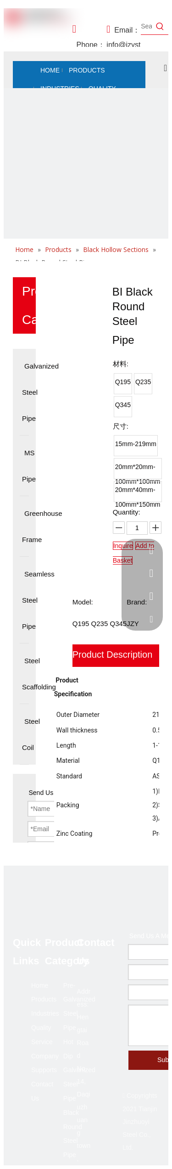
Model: (82, 602)
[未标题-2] (86, 170)
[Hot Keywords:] (160, 26)
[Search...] (146, 26)
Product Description (112, 654)
